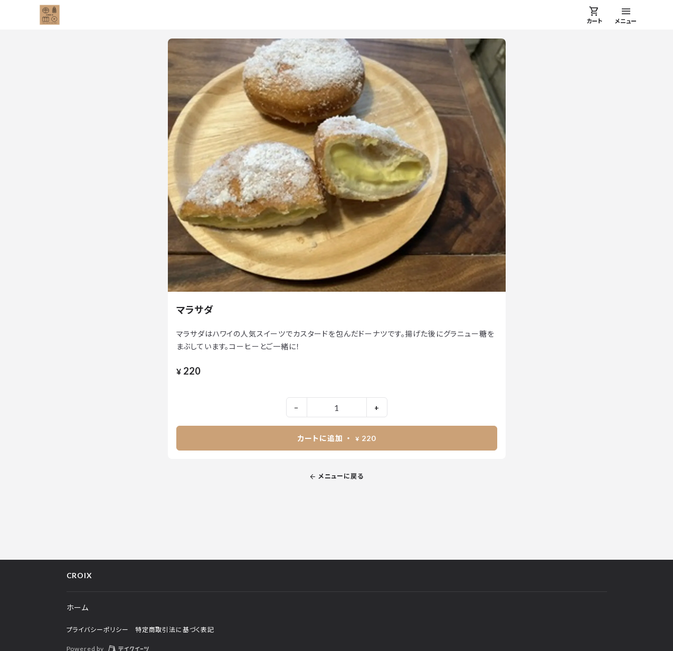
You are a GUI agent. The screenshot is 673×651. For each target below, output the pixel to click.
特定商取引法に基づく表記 (174, 630)
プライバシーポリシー (98, 630)
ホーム (78, 607)
